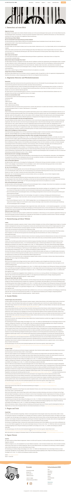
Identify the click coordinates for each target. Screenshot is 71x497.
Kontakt (49, 479)
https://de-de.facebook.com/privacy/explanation (21, 316)
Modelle (49, 474)
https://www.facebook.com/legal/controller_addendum (19, 335)
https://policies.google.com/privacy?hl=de (54, 432)
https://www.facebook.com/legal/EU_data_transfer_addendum (17, 345)
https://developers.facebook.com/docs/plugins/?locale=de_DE (26, 306)
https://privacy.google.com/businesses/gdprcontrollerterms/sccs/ (44, 430)
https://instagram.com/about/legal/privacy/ (47, 385)
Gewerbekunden (51, 477)
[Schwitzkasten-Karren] (12, 466)
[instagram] (31, 483)
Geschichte (50, 472)
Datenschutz (50, 482)
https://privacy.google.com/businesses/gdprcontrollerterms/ (17, 430)
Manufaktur (50, 471)
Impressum (50, 483)
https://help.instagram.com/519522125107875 (39, 382)
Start (49, 469)
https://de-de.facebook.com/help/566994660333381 (40, 345)
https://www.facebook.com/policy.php (12, 346)
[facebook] (27, 483)
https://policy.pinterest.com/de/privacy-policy (54, 405)
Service (49, 476)
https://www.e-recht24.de (13, 454)
